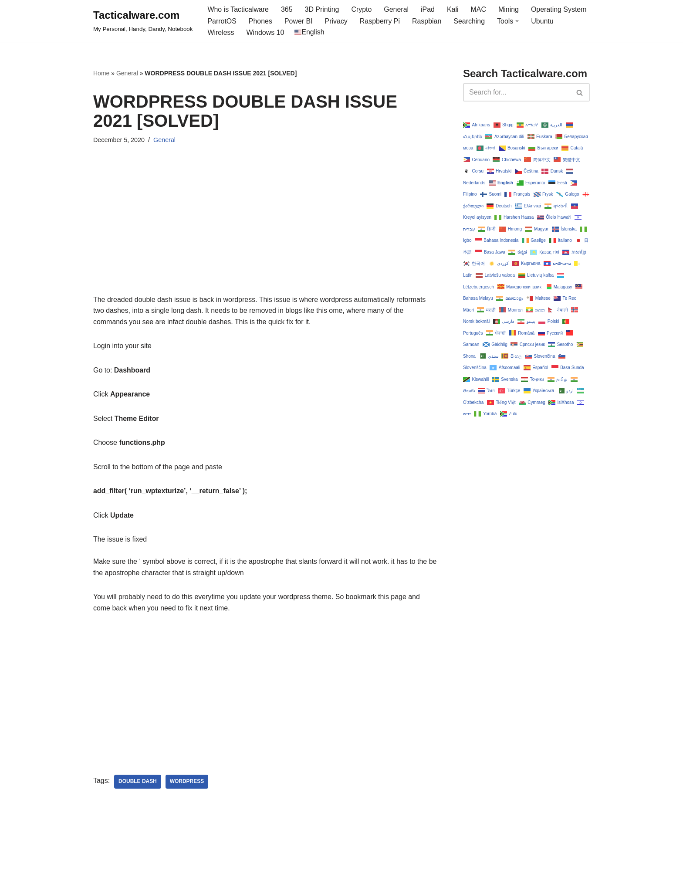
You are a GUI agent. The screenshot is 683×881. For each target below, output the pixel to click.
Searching (470, 21)
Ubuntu (543, 21)
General (397, 9)
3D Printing (322, 9)
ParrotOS (222, 21)
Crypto (362, 9)
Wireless (220, 32)
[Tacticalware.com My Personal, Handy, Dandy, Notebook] (143, 21)
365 (287, 9)
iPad (428, 9)
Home (101, 73)
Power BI (298, 21)
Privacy (336, 21)
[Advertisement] (265, 233)
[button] (518, 21)
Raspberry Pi (380, 21)
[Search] (516, 92)
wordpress (187, 782)
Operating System (560, 9)
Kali (453, 9)
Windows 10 (265, 32)
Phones (260, 21)
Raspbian (427, 21)
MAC (479, 9)
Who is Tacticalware (238, 9)
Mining (509, 9)
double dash (137, 782)
